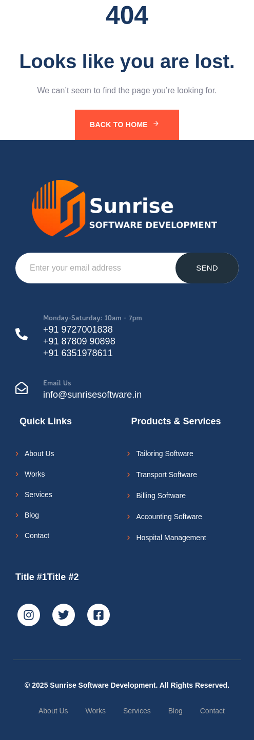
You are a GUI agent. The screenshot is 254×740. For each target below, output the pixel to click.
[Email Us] (127, 390)
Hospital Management (171, 537)
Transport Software (167, 474)
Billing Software (161, 495)
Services (38, 494)
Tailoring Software (164, 453)
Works (35, 474)
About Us (39, 453)
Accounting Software (169, 516)
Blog (32, 515)
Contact (37, 535)
